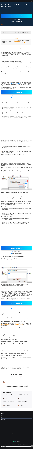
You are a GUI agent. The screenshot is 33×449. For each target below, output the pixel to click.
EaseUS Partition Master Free (15, 83)
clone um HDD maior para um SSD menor (19, 336)
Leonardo (4, 24)
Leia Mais (7, 387)
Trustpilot (13, 433)
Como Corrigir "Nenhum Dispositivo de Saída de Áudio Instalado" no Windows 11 (9, 396)
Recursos (2, 413)
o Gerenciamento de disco (18, 324)
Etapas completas (17, 41)
